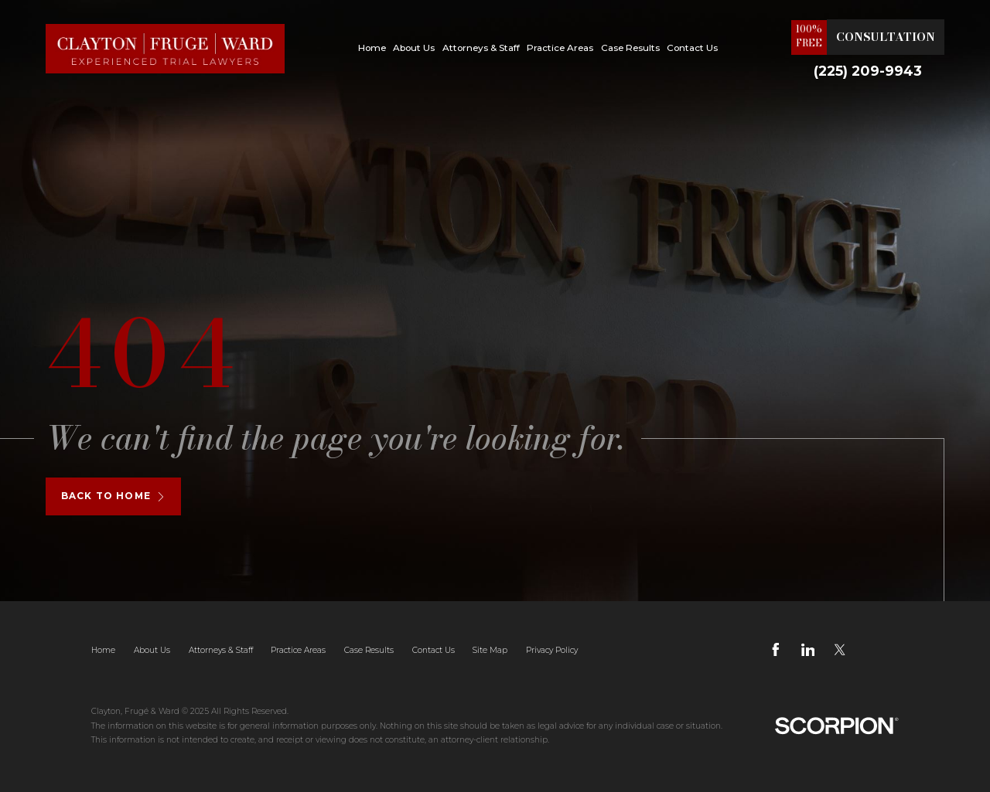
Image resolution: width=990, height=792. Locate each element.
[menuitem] (371, 48)
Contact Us (692, 47)
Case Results (630, 47)
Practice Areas (560, 47)
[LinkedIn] (808, 650)
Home (372, 47)
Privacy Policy (552, 650)
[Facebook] (776, 650)
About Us (414, 47)
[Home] (165, 48)
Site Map (490, 650)
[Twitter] (840, 650)
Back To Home (113, 496)
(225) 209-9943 (868, 71)
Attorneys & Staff (481, 47)
